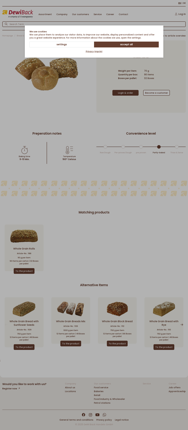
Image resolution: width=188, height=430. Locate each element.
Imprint (98, 51)
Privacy (90, 51)
